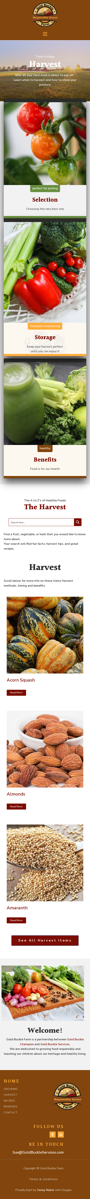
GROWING (11, 1089)
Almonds (16, 794)
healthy (45, 448)
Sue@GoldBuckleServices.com (38, 1152)
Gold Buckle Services (55, 1044)
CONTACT (11, 1112)
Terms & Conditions (43, 1179)
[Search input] (41, 522)
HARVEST (10, 1094)
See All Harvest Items (45, 940)
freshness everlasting (45, 326)
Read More (16, 692)
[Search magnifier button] (77, 522)
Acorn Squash (21, 680)
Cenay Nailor (45, 1190)
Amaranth (17, 908)
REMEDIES (11, 1106)
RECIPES (9, 1100)
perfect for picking (45, 188)
